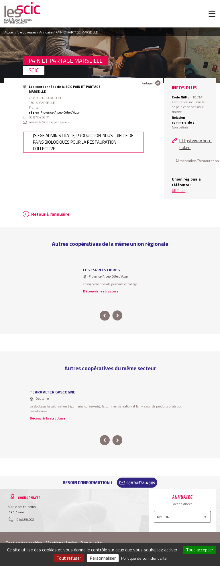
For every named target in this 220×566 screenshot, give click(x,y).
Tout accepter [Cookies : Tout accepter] (199, 549)
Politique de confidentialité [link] (144, 558)
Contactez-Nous (141, 482)
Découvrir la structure (101, 291)
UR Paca (178, 190)
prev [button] (104, 315)
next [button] (117, 315)
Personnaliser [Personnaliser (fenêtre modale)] (103, 558)
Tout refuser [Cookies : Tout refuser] (68, 558)
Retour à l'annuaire (50, 214)
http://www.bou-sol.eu (195, 144)
